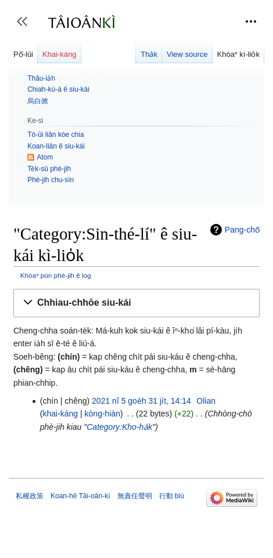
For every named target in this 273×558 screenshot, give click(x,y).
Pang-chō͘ (242, 229)
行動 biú (171, 496)
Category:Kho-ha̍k (119, 427)
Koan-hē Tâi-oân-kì (80, 496)
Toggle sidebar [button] (25, 27)
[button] (136, 303)
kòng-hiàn (103, 413)
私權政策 (30, 496)
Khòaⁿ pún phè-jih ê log (55, 275)
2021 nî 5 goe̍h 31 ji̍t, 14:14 (141, 400)
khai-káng (60, 413)
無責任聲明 (134, 496)
